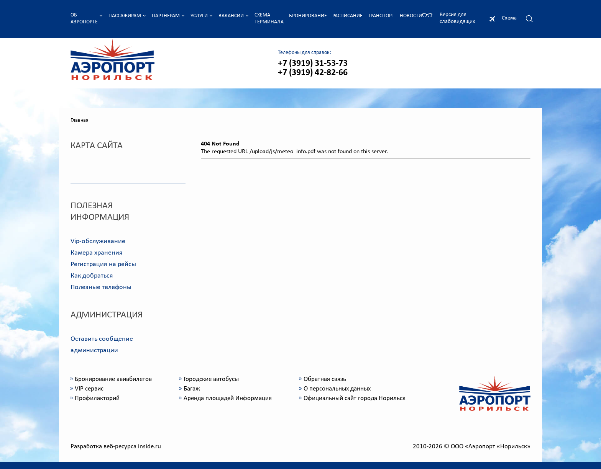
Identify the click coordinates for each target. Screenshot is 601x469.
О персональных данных (337, 389)
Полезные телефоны (101, 287)
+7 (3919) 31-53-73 (313, 63)
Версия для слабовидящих (457, 18)
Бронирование (308, 16)
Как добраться (92, 275)
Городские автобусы (211, 379)
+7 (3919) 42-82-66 (313, 72)
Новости (411, 16)
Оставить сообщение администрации (102, 344)
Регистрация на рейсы (103, 264)
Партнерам (166, 16)
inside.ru (149, 446)
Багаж (192, 389)
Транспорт (381, 16)
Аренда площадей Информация (228, 398)
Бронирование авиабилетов (113, 379)
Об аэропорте (84, 18)
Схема (509, 18)
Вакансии (231, 16)
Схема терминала (269, 18)
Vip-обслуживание (98, 241)
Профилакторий (97, 398)
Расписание (347, 16)
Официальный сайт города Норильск (355, 398)
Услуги (199, 16)
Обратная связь (325, 379)
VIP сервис (89, 389)
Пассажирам (124, 16)
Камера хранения (97, 253)
